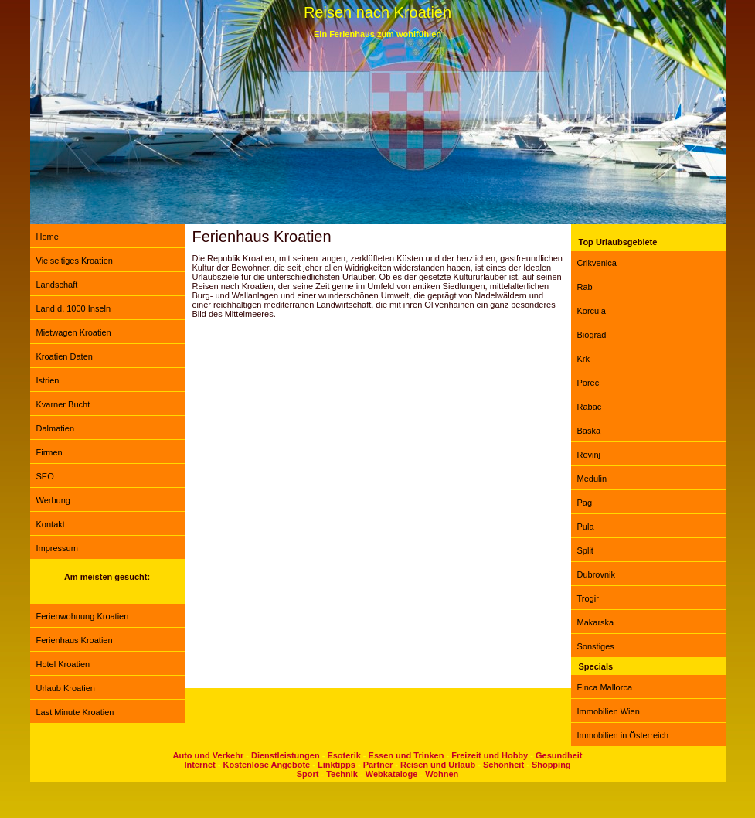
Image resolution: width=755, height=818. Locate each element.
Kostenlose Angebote (267, 764)
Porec (588, 382)
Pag (585, 502)
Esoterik (343, 755)
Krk (583, 358)
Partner (378, 764)
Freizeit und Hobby (489, 755)
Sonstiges (595, 646)
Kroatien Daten (64, 356)
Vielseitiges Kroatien (74, 260)
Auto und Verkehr (208, 755)
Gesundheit (559, 755)
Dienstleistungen (285, 755)
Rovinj (589, 454)
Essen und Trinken (406, 755)
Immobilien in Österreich (623, 735)
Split (585, 550)
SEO (45, 476)
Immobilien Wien (608, 711)
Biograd (592, 334)
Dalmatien (55, 428)
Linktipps (336, 764)
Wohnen (441, 774)
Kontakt (50, 524)
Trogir (588, 598)
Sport (308, 774)
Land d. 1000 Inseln (73, 308)
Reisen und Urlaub (437, 764)
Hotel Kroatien (63, 664)
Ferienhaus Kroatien (74, 640)
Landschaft (57, 284)
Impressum (57, 548)
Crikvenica (597, 263)
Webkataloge (392, 774)
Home (47, 236)
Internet (199, 764)
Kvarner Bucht (63, 404)
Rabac (589, 406)
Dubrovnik (596, 574)
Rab (585, 286)
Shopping (551, 764)
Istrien (48, 380)
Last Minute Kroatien (75, 712)
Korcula (591, 310)
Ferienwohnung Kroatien (82, 616)
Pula (585, 526)
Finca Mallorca (605, 687)
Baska (589, 430)
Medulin (592, 478)
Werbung (53, 500)
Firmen (49, 452)
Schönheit (503, 764)
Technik (342, 774)
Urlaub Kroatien (65, 688)
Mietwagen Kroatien (73, 332)
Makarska (595, 622)
